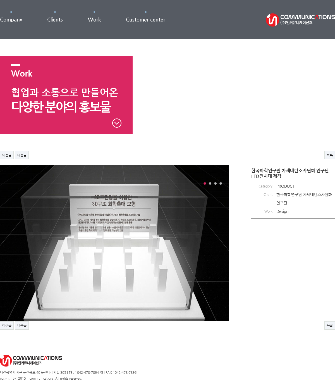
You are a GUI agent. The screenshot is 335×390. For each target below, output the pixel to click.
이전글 (6, 155)
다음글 (22, 155)
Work (94, 19)
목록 (330, 155)
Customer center (145, 19)
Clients (55, 19)
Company (11, 19)
